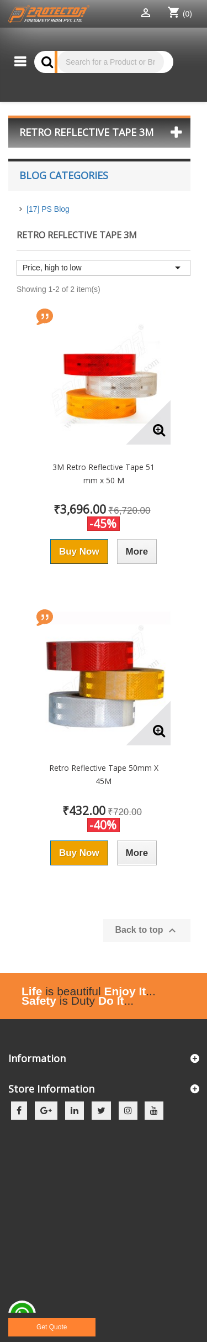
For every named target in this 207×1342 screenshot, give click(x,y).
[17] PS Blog (48, 209)
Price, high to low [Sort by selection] (103, 267)
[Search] (110, 62)
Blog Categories (63, 175)
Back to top (147, 930)
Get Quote (51, 1327)
